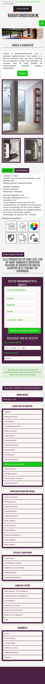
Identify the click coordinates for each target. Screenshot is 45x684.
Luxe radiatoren (9, 421)
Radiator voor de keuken (12, 605)
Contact (6, 633)
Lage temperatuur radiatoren (13, 478)
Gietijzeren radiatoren (11, 506)
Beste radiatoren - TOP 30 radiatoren (16, 591)
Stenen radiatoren (10, 540)
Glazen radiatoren (10, 521)
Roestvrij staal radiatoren (12, 535)
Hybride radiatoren (10, 469)
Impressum (7, 657)
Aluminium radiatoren (11, 497)
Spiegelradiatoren (9, 530)
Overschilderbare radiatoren (13, 563)
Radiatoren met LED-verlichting (14, 568)
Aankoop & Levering (10, 648)
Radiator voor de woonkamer (13, 610)
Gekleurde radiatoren (11, 516)
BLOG (6, 620)
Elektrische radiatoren (11, 459)
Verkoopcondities (9, 643)
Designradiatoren (9, 436)
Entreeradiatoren (9, 601)
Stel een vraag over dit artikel (13, 254)
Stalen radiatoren (9, 544)
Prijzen (22, 73)
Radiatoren (7, 412)
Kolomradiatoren (9, 455)
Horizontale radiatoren (11, 445)
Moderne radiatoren (10, 431)
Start (16, 2)
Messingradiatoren (10, 502)
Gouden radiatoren (10, 525)
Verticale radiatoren (10, 440)
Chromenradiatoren (10, 511)
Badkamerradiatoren (10, 417)
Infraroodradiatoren (10, 572)
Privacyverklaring (9, 638)
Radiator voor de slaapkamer (13, 615)
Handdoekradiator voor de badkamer (16, 596)
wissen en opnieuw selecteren (24, 330)
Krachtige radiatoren (10, 474)
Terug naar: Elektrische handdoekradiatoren (22, 388)
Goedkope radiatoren (11, 483)
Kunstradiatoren (9, 558)
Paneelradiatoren (9, 450)
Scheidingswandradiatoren (12, 577)
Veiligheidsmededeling (11, 652)
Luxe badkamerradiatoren (12, 426)
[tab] (8, 170)
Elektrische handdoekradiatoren (30, 2)
